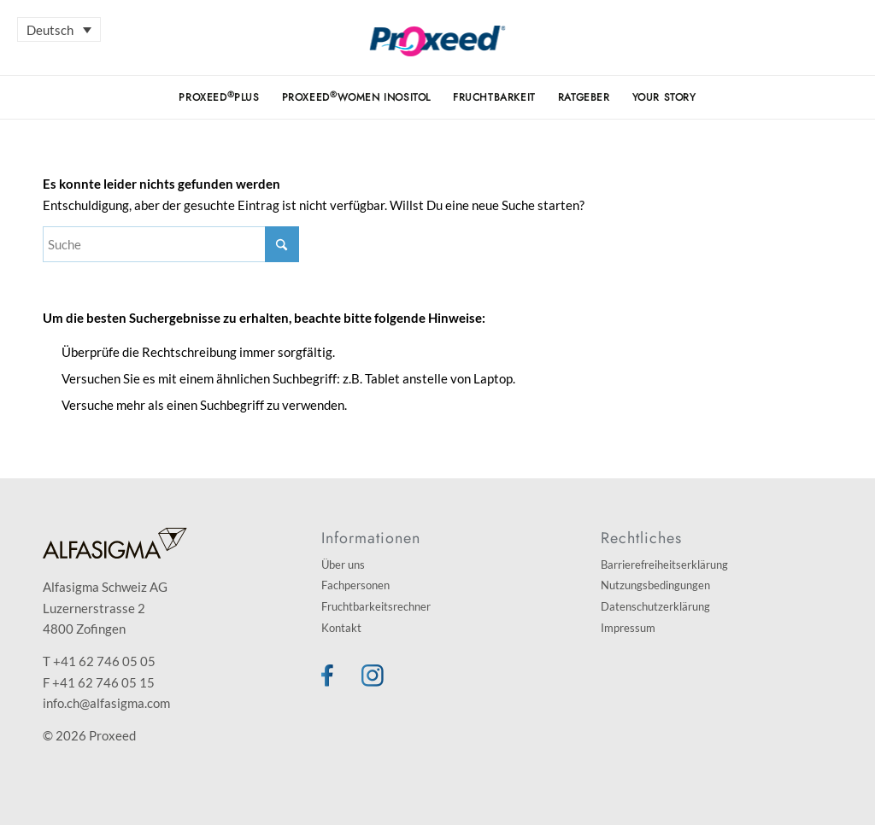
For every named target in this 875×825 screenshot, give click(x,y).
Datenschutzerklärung (655, 606)
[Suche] (171, 244)
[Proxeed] (438, 50)
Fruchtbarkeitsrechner (376, 606)
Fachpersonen (355, 585)
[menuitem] (218, 97)
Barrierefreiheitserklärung (664, 564)
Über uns (343, 564)
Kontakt (341, 628)
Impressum (628, 628)
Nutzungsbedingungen (655, 585)
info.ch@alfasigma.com (106, 703)
